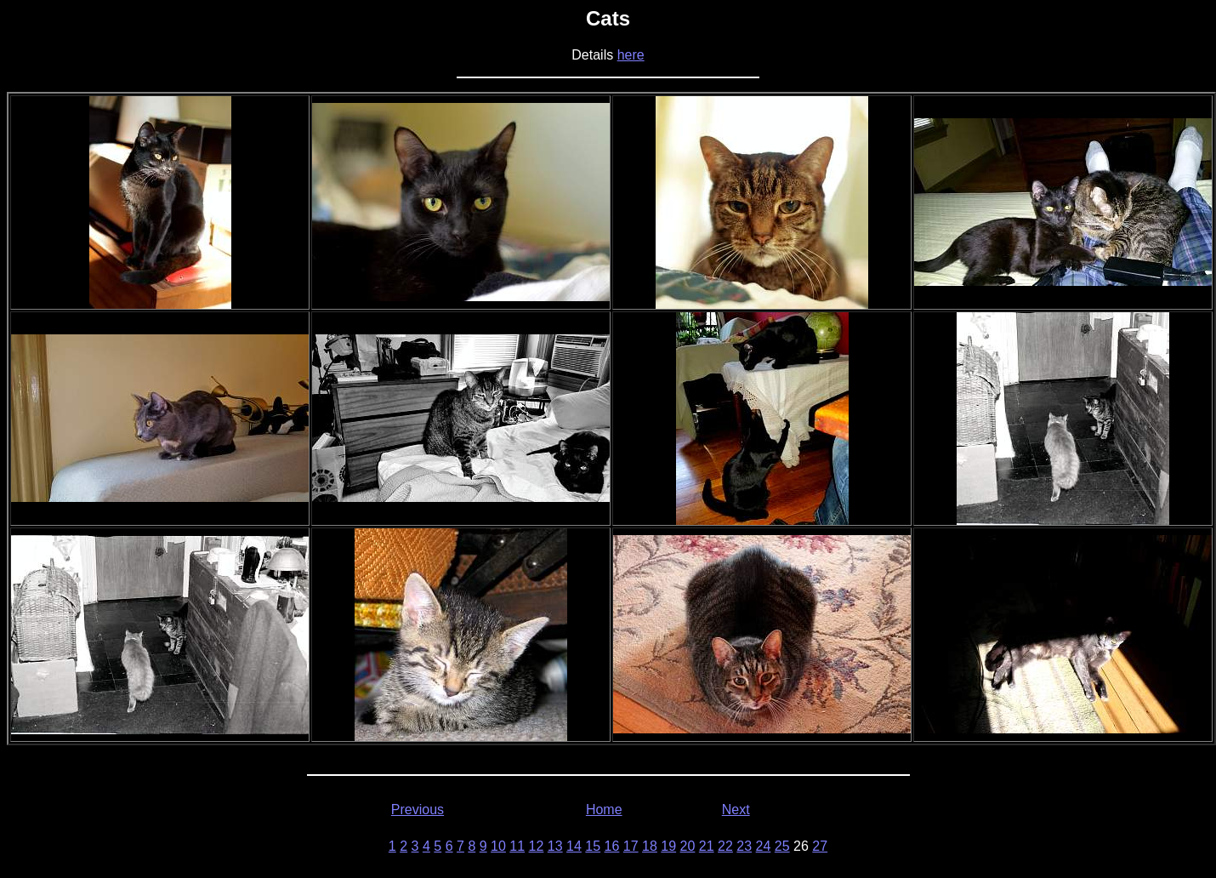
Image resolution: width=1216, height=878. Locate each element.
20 (688, 846)
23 (744, 846)
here (631, 55)
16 (612, 846)
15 (592, 846)
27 (819, 846)
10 (498, 846)
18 (649, 846)
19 (668, 846)
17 (631, 846)
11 (517, 846)
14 (574, 846)
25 (782, 846)
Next (736, 809)
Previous (417, 809)
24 (763, 846)
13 (555, 846)
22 (725, 846)
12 (536, 846)
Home (604, 809)
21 (706, 846)
